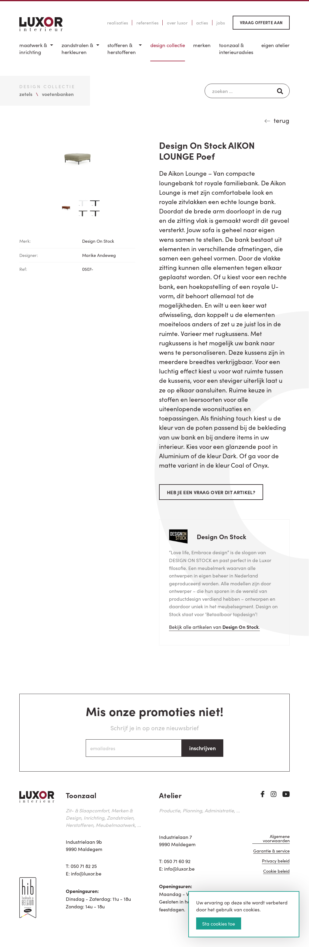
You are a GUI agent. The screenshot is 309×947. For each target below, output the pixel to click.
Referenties (147, 22)
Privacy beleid (276, 861)
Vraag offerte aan (261, 22)
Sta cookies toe (218, 923)
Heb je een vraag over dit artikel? (211, 492)
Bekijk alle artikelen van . (214, 626)
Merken (202, 45)
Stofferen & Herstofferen (121, 49)
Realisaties (117, 22)
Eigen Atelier (275, 45)
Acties (202, 22)
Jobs (220, 22)
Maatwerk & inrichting (33, 49)
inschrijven (202, 748)
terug (281, 120)
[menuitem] (36, 51)
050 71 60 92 (177, 861)
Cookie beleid (276, 871)
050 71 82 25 (84, 865)
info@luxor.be (86, 873)
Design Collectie (167, 45)
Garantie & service (271, 851)
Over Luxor (177, 22)
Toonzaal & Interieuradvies (236, 49)
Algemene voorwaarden (276, 838)
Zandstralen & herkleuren (77, 49)
